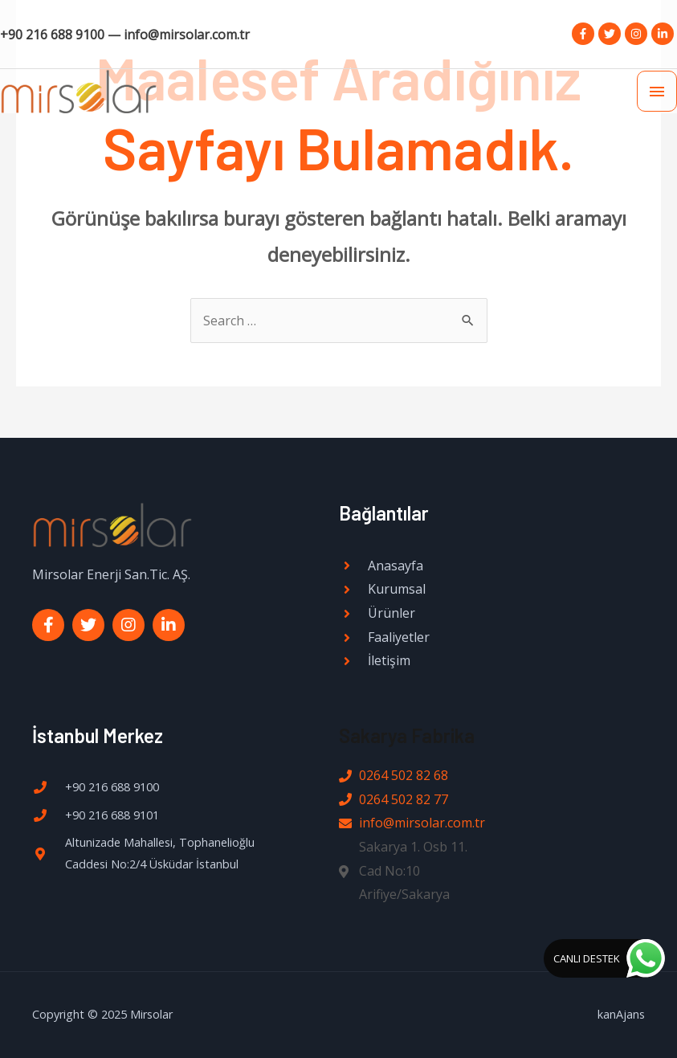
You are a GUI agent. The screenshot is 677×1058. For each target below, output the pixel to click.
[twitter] (611, 33)
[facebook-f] (585, 33)
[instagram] (638, 33)
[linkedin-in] (664, 33)
